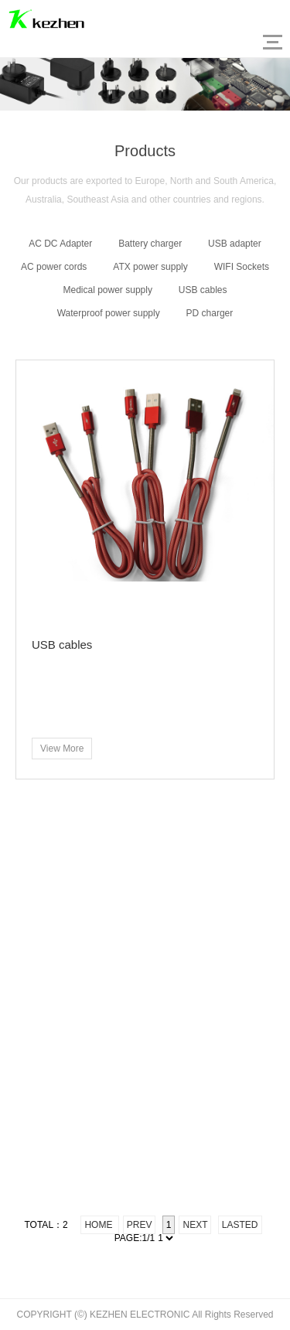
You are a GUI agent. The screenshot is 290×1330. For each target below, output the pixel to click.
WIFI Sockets (241, 266)
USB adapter (234, 243)
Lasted (240, 1224)
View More (62, 748)
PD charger (210, 313)
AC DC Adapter (60, 243)
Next (195, 1224)
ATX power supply (150, 266)
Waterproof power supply (108, 313)
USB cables (203, 290)
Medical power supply (107, 290)
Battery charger (150, 243)
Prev (139, 1224)
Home (99, 1224)
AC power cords (54, 266)
